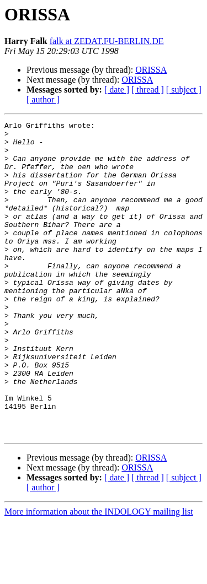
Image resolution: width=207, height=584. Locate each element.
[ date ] (116, 89)
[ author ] (43, 99)
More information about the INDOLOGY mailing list (98, 574)
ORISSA (151, 69)
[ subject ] (183, 89)
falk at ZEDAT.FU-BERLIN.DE (107, 41)
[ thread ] (147, 89)
